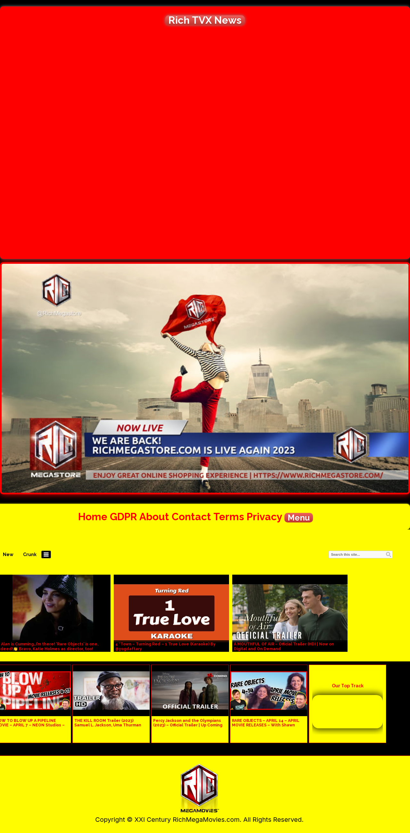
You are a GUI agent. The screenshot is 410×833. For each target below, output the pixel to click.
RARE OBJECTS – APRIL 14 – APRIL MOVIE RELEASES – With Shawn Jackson (265, 725)
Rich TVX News (205, 20)
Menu (299, 517)
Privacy (264, 516)
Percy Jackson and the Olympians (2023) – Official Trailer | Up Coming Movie (187, 725)
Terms (228, 516)
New (8, 554)
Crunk (30, 554)
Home (92, 516)
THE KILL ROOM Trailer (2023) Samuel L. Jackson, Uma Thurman (107, 722)
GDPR (123, 516)
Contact (191, 516)
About (154, 516)
